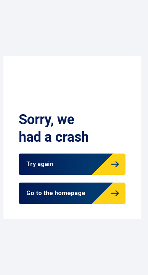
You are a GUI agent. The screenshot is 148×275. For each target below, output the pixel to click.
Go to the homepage (55, 193)
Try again (39, 164)
